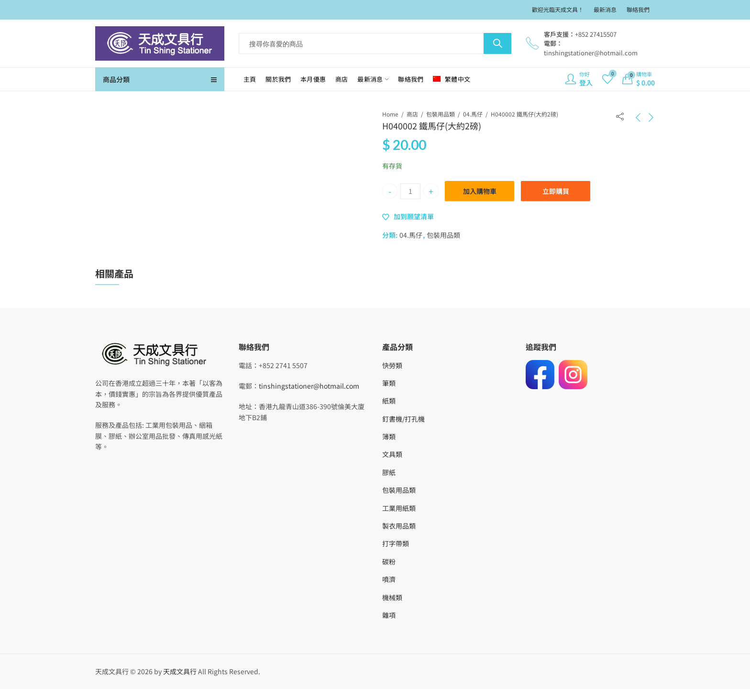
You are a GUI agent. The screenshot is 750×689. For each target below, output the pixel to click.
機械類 (392, 597)
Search (497, 43)
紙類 (389, 400)
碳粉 (389, 561)
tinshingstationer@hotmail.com (309, 386)
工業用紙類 (399, 508)
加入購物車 (479, 191)
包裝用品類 (440, 114)
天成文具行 (180, 671)
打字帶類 (395, 543)
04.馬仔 (473, 114)
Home (390, 114)
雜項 (389, 615)
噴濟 (389, 579)
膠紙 (389, 472)
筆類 (389, 383)
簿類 (389, 436)
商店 (412, 114)
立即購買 (555, 191)
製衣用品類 (399, 525)
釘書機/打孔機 (403, 419)
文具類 (392, 454)
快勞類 (392, 365)
